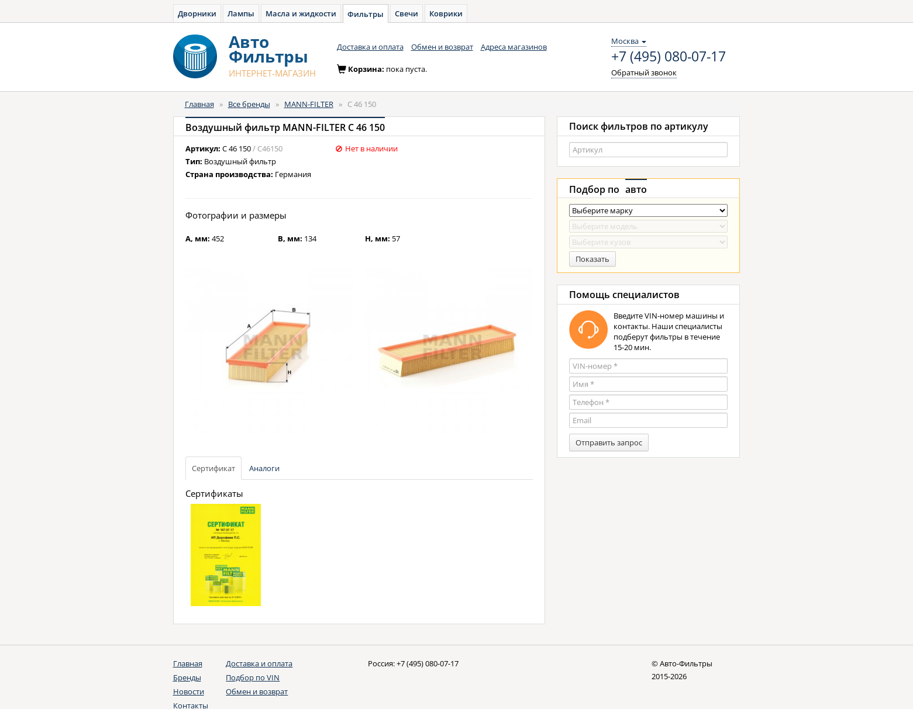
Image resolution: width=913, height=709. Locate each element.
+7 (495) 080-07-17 (668, 56)
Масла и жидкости (301, 13)
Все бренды (249, 104)
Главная (199, 104)
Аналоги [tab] (264, 468)
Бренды (187, 677)
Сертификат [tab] (213, 468)
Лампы (241, 13)
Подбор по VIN (253, 677)
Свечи (406, 13)
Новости (188, 691)
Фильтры (365, 14)
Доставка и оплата (370, 46)
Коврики (446, 13)
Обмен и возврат (442, 46)
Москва (628, 41)
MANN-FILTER (308, 104)
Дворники (197, 13)
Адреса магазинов (514, 46)
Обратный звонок (644, 72)
